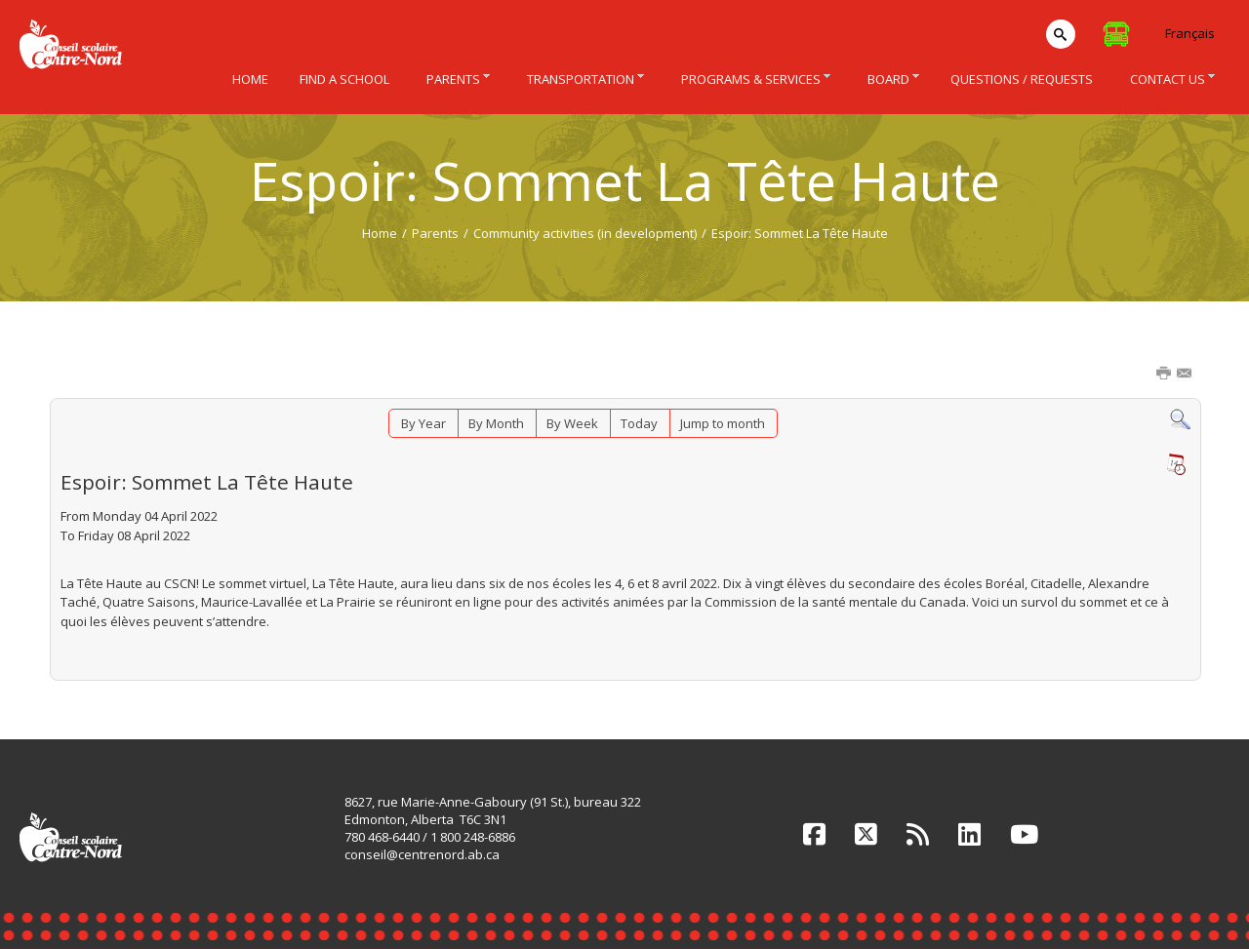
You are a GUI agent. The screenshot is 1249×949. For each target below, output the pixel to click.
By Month (496, 423)
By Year (423, 423)
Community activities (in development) (585, 233)
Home (379, 233)
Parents (435, 233)
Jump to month (722, 423)
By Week (572, 423)
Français (1190, 33)
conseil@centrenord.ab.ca (422, 854)
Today (639, 423)
